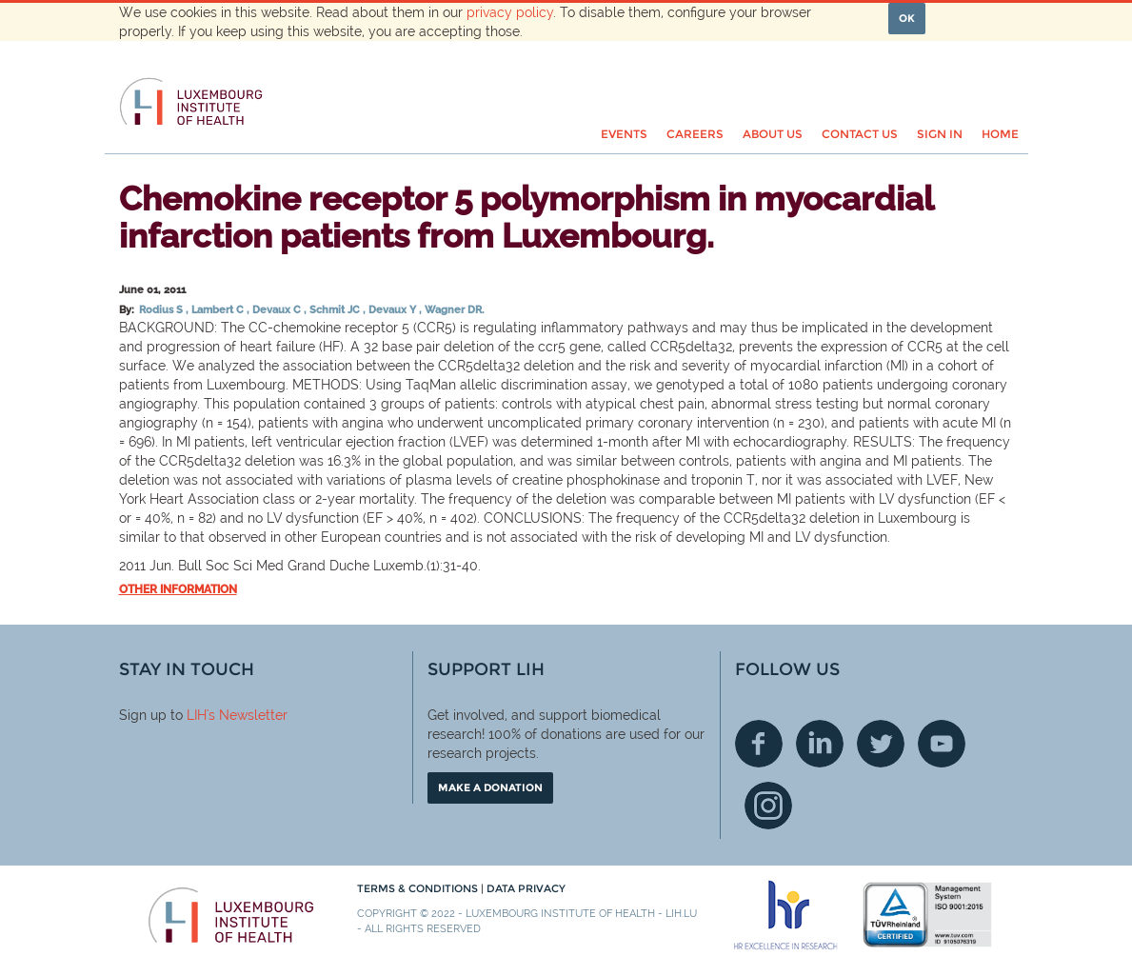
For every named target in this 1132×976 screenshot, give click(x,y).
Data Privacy (526, 888)
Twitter (880, 743)
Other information (178, 589)
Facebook (759, 743)
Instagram (768, 805)
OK (907, 18)
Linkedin (820, 743)
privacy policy (510, 12)
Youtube (941, 743)
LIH (197, 715)
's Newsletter (247, 715)
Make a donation (490, 787)
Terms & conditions (419, 888)
